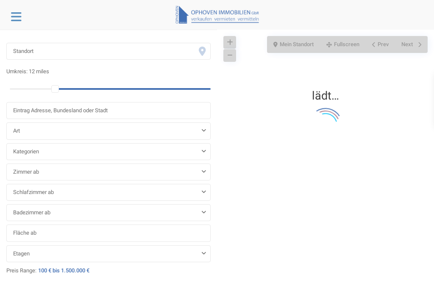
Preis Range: (21, 270)
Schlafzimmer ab (33, 192)
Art (16, 131)
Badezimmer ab (31, 212)
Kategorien (26, 151)
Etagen (21, 253)
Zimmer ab (26, 172)
